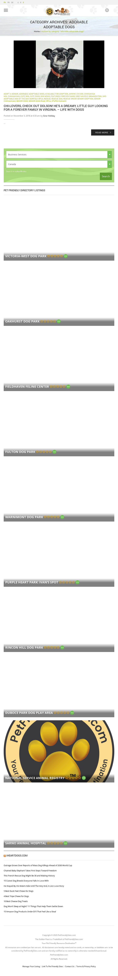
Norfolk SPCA (36, 98)
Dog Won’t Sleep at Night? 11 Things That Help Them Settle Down (33, 906)
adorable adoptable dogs (31, 94)
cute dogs (35, 96)
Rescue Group (70, 98)
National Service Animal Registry (35, 778)
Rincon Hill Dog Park (24, 647)
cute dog (24, 96)
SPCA (48, 101)
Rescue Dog (57, 98)
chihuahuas (14, 96)
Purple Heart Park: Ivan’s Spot (31, 582)
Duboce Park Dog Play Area (29, 713)
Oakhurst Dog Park (22, 321)
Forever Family (68, 96)
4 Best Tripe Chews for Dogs (16, 896)
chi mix (80, 94)
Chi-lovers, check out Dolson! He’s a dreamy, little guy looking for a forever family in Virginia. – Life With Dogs (56, 107)
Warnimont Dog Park (24, 517)
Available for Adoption (56, 94)
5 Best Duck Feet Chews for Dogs (18, 891)
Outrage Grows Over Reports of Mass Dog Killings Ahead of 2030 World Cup (38, 865)
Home (37, 31)
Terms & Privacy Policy (86, 966)
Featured (55, 96)
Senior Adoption (85, 98)
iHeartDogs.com (17, 855)
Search (106, 176)
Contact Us (69, 966)
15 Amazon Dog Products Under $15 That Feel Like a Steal (30, 911)
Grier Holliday (49, 115)
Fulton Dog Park (20, 452)
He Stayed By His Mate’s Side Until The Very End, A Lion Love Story (34, 885)
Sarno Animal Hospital (25, 843)
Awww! (72, 94)
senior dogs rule (37, 101)
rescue (47, 98)
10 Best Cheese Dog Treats (16, 901)
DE (12, 2)
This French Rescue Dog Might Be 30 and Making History (29, 875)
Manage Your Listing (31, 966)
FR (9, 2)
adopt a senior (11, 94)
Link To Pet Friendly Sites (52, 966)
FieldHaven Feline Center (27, 386)
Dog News (45, 96)
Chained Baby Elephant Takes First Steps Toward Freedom (30, 870)
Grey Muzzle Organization (89, 96)
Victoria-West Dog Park (25, 256)
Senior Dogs (22, 101)
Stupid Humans (59, 101)
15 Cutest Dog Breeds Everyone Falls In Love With (26, 880)
